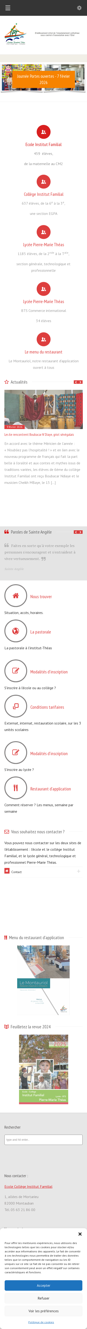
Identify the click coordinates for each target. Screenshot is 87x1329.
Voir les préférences (44, 1311)
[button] (80, 1234)
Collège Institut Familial (43, 192)
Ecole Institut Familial (43, 143)
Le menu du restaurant (43, 349)
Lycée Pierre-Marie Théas (43, 242)
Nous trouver (41, 594)
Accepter (43, 1285)
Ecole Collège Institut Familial (28, 1186)
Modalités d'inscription (49, 669)
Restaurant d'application (50, 786)
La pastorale (40, 629)
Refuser (43, 1298)
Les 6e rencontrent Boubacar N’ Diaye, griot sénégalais (39, 434)
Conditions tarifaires (47, 704)
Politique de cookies (41, 1322)
